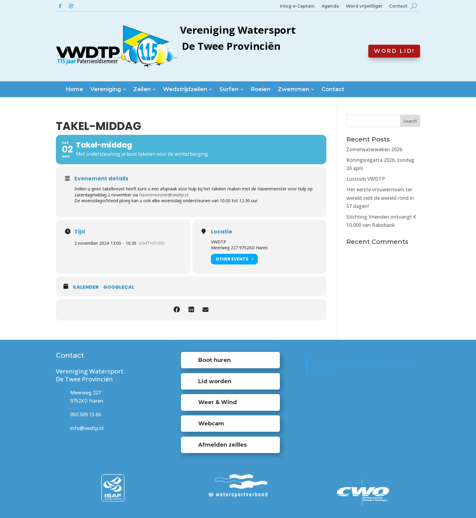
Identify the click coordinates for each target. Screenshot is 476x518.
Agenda (330, 6)
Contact (398, 6)
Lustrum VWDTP (365, 179)
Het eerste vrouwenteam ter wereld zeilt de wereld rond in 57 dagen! (380, 197)
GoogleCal (118, 287)
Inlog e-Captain (297, 6)
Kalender (86, 287)
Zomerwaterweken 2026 (374, 149)
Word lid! (394, 51)
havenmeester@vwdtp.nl (163, 195)
